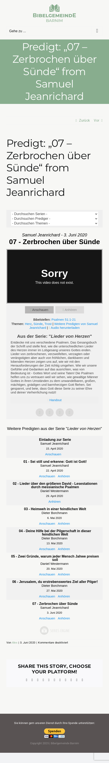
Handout (55, 400)
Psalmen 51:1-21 (64, 319)
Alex (14, 642)
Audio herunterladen (65, 327)
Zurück (84, 120)
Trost (48, 324)
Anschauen (40, 310)
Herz (28, 324)
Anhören (71, 310)
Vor (96, 120)
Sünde (38, 324)
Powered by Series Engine (54, 630)
